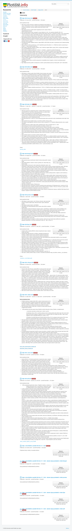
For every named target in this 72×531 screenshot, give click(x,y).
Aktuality (5, 12)
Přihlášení (5, 31)
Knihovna (5, 26)
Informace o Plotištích (7, 14)
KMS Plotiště (5, 18)
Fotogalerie (5, 15)
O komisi (4, 19)
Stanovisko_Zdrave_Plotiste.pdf (26, 348)
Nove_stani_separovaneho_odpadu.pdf (28, 346)
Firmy (4, 27)
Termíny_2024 (23, 149)
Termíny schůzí (5, 22)
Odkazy (4, 29)
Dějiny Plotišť (5, 17)
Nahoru (67, 528)
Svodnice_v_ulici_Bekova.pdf (26, 258)
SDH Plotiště (5, 24)
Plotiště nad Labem (7, 13)
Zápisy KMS (5, 23)
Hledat (4, 28)
